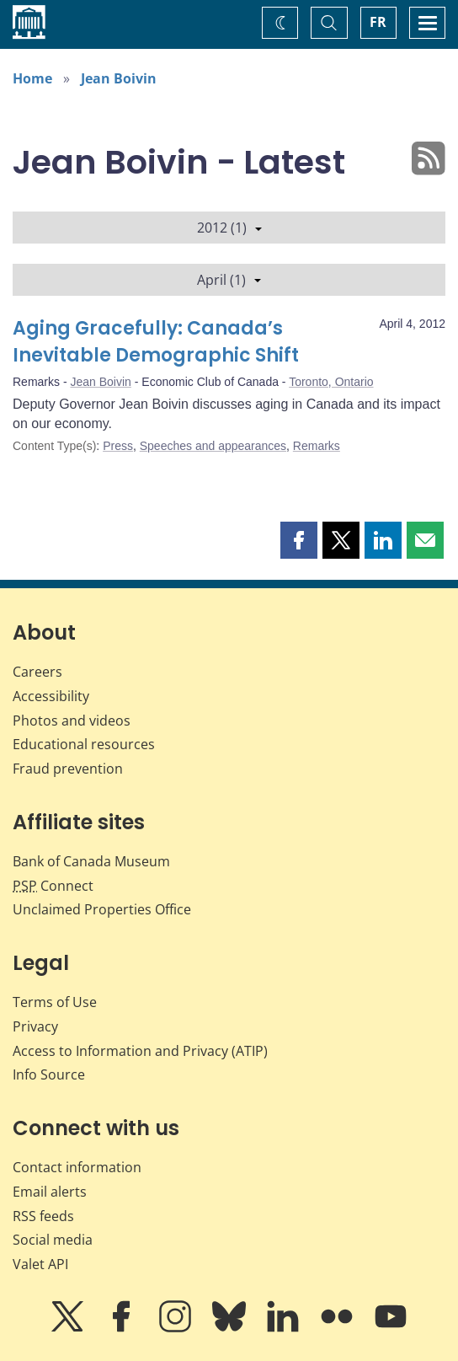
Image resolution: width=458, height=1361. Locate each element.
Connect (53, 885)
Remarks (316, 446)
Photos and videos (71, 720)
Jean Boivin (119, 78)
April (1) (229, 280)
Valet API (40, 1264)
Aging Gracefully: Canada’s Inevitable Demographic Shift (156, 341)
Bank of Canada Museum (91, 861)
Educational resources (84, 744)
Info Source (49, 1074)
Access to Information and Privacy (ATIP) (140, 1051)
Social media (53, 1239)
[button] (298, 540)
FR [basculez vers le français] (378, 22)
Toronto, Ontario (331, 381)
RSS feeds (43, 1216)
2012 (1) (229, 227)
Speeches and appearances (213, 446)
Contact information (77, 1167)
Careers (37, 671)
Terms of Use (55, 1002)
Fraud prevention (68, 768)
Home (32, 78)
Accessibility (51, 696)
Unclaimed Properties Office (102, 909)
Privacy (35, 1026)
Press (118, 446)
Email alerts (50, 1191)
